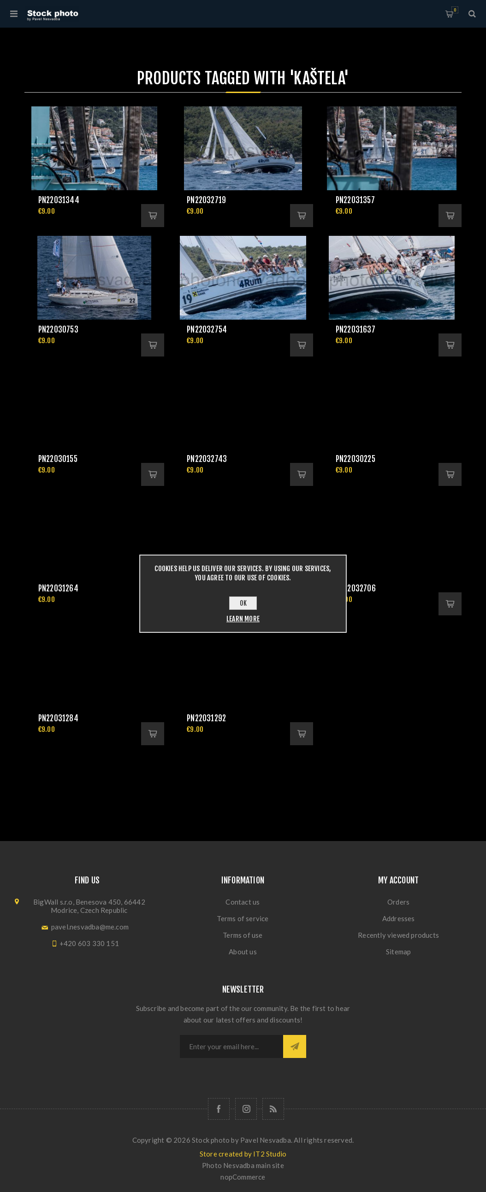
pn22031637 (355, 329)
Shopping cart (454, 9)
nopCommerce (242, 1177)
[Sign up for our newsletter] (231, 1046)
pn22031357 (355, 200)
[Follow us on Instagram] (246, 1109)
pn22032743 (207, 459)
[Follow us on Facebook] (219, 1109)
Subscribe (294, 1046)
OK (243, 603)
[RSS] (273, 1109)
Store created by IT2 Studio (243, 1154)
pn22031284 (58, 718)
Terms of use (242, 935)
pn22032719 (206, 200)
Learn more (243, 618)
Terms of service (242, 918)
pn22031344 (58, 200)
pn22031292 (206, 718)
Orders (398, 902)
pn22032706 (356, 588)
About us (243, 951)
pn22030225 (355, 459)
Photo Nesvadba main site (243, 1165)
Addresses (398, 918)
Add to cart (152, 215)
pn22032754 (207, 329)
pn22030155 (57, 459)
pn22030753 (58, 329)
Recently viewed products (398, 935)
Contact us (242, 902)
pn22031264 (58, 588)
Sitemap (398, 951)
